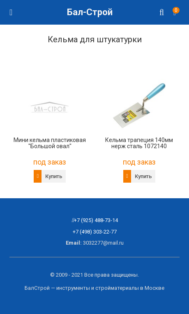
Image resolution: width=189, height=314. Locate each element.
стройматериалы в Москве (129, 288)
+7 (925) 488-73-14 (96, 220)
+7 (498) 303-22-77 (95, 232)
